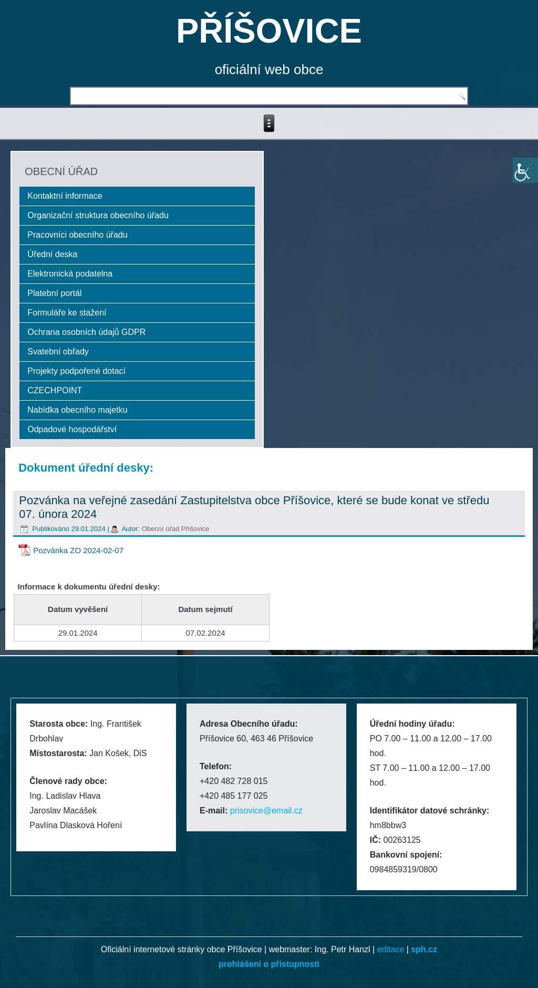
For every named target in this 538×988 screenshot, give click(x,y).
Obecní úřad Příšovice (176, 529)
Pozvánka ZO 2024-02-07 (78, 550)
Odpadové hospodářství (72, 429)
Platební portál (54, 293)
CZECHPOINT (54, 390)
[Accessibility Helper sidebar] (525, 170)
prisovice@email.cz (266, 810)
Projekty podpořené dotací (76, 370)
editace (391, 949)
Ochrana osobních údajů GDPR (86, 332)
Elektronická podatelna (69, 273)
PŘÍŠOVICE (269, 31)
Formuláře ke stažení (66, 312)
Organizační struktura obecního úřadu (98, 215)
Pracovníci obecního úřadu (77, 234)
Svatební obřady (58, 351)
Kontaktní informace (64, 195)
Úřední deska (52, 254)
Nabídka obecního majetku (77, 409)
